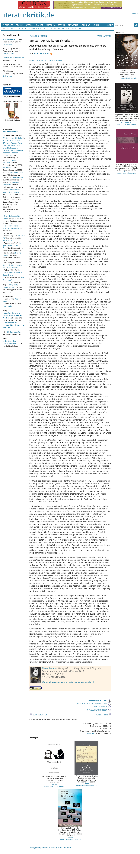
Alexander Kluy (49, 668)
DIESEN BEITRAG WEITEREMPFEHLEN (94, 703)
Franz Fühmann (16, 172)
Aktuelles (8, 25)
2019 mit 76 (7, 240)
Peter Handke (17, 177)
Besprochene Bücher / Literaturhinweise (45, 60)
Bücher (39, 25)
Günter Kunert (8, 138)
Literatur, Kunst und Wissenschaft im (12, 315)
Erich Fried (7, 167)
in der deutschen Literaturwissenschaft (11, 342)
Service (61, 25)
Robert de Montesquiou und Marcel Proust (12, 266)
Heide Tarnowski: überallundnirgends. (11, 227)
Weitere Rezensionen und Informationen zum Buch (68, 682)
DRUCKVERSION (102, 706)
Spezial (29, 25)
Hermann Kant (9, 150)
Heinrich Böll (8, 140)
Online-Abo (7, 76)
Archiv (19, 25)
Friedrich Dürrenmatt (10, 154)
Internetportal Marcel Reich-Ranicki (11, 190)
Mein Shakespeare (10, 148)
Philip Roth (19, 138)
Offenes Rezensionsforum (13, 57)
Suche (110, 25)
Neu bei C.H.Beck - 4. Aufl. (127, 78)
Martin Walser (11, 143)
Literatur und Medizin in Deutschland (12, 273)
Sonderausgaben (10, 131)
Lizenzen (90, 733)
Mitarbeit (73, 25)
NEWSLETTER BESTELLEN (99, 710)
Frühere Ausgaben (18, 29)
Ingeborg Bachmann (11, 183)
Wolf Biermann (14, 145)
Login (96, 25)
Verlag (135, 13)
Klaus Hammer (41, 53)
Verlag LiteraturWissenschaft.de (54, 785)
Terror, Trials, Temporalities (10, 286)
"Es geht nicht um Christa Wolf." (12, 245)
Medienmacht (8, 53)
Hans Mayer (8, 44)
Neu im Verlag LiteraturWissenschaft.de (126, 123)
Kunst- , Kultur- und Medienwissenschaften (62, 29)
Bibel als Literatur (14, 332)
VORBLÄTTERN (104, 36)
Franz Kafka (7, 306)
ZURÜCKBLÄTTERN (38, 36)
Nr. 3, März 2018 (34, 29)
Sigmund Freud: (13, 325)
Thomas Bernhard (10, 161)
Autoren (50, 25)
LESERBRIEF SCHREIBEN (99, 700)
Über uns (85, 25)
